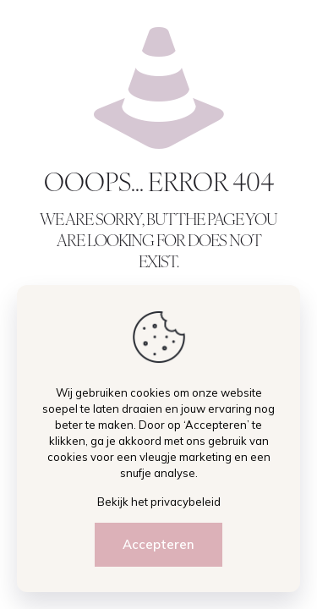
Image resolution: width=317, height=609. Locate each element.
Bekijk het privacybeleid (159, 501)
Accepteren (158, 544)
